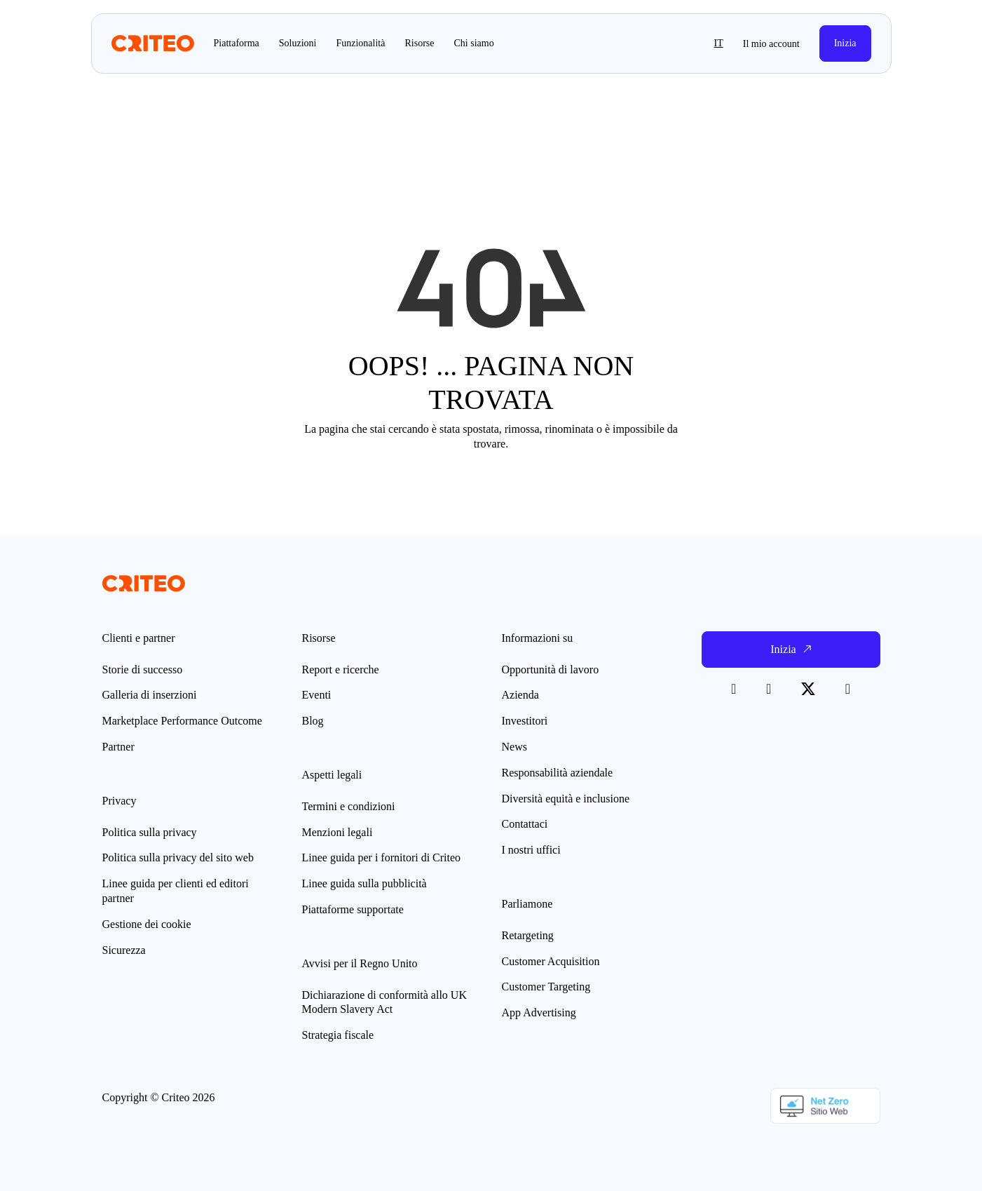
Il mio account (771, 44)
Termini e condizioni (348, 806)
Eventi (317, 695)
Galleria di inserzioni (149, 695)
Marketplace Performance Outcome (182, 721)
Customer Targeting (546, 986)
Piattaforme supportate (353, 909)
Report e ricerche (340, 669)
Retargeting (528, 935)
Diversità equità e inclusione (566, 799)
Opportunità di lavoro (550, 669)
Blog (313, 721)
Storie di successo (142, 669)
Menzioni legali (337, 832)
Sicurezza (124, 950)
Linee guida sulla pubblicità (364, 883)
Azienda (520, 695)
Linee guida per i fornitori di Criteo (381, 857)
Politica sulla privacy (149, 832)
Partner (118, 747)
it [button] (718, 43)
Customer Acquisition (551, 961)
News (514, 747)
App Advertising (539, 1012)
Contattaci (525, 824)
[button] (689, 43)
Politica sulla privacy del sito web (178, 857)
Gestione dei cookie (146, 924)
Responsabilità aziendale (557, 773)
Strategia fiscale (338, 1035)
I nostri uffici (531, 850)
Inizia (845, 43)
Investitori (525, 721)
